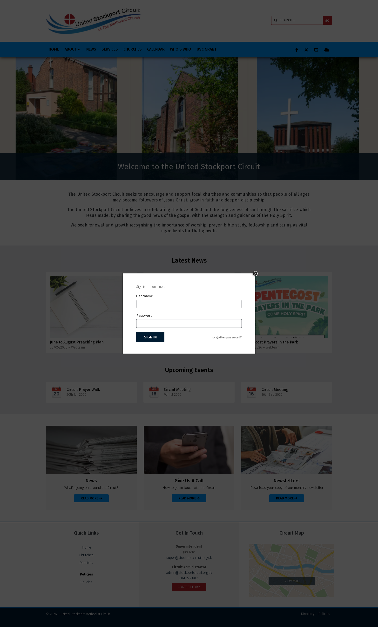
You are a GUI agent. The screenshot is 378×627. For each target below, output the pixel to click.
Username (144, 296)
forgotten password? (227, 337)
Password (144, 315)
